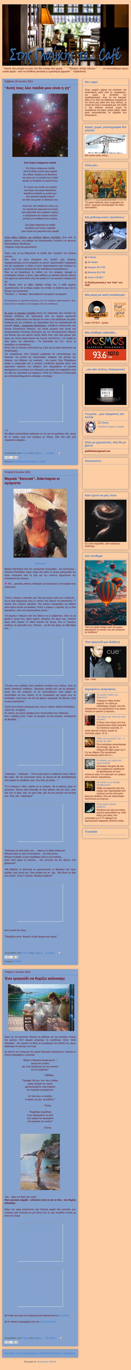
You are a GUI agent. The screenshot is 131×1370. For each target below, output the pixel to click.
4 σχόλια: (50, 453)
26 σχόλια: (51, 1338)
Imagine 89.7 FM (96, 267)
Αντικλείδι (63, 1315)
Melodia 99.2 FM (96, 272)
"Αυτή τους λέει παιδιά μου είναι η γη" (38, 88)
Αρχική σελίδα (38, 1353)
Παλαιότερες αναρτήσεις (61, 1353)
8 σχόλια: (50, 953)
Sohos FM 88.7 (95, 277)
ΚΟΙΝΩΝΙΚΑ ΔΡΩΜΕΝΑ (25, 461)
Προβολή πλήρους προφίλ (111, 426)
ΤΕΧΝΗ (42, 461)
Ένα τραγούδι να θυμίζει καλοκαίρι (35, 978)
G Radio (92, 257)
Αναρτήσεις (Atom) (46, 1361)
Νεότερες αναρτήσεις (17, 1353)
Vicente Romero (48, 1322)
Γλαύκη (105, 423)
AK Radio (92, 262)
